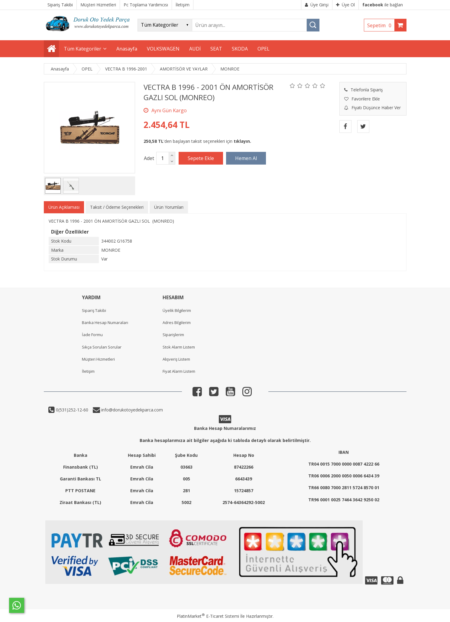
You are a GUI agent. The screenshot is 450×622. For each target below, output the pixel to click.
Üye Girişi (317, 5)
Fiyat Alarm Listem (179, 371)
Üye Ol (345, 5)
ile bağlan (382, 5)
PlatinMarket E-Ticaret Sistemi (208, 616)
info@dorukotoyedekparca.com (131, 410)
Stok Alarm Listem (179, 347)
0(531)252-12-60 (71, 410)
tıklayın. (242, 141)
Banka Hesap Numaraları (105, 322)
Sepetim (380, 25)
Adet (149, 158)
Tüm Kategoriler (82, 48)
